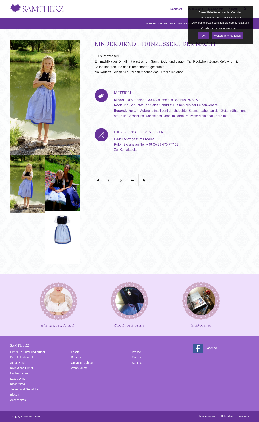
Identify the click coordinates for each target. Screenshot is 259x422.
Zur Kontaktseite (126, 149)
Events (136, 357)
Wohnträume (79, 368)
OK (204, 35)
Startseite (162, 23)
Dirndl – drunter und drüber (183, 23)
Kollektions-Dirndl (21, 368)
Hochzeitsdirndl (20, 373)
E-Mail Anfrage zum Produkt (134, 139)
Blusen (14, 394)
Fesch (75, 352)
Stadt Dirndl (17, 362)
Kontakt (137, 362)
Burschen (77, 357)
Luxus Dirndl (18, 378)
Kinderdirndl (18, 384)
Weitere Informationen (227, 35)
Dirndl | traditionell (21, 357)
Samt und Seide (129, 304)
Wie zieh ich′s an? (58, 304)
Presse (136, 352)
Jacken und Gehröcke (24, 389)
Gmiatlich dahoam (82, 362)
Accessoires (18, 400)
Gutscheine (201, 304)
